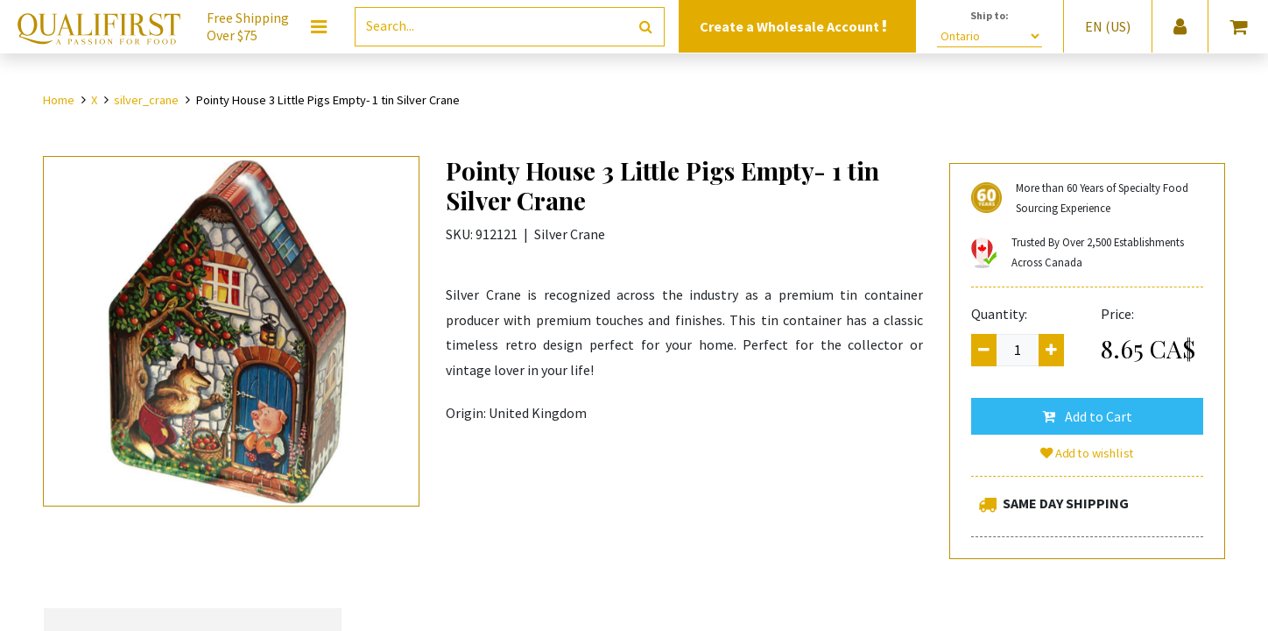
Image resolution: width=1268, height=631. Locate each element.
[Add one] (1051, 350)
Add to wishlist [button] (1087, 453)
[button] (1087, 416)
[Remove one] (984, 350)
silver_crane (146, 100)
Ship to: (989, 15)
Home (58, 100)
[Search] (646, 27)
